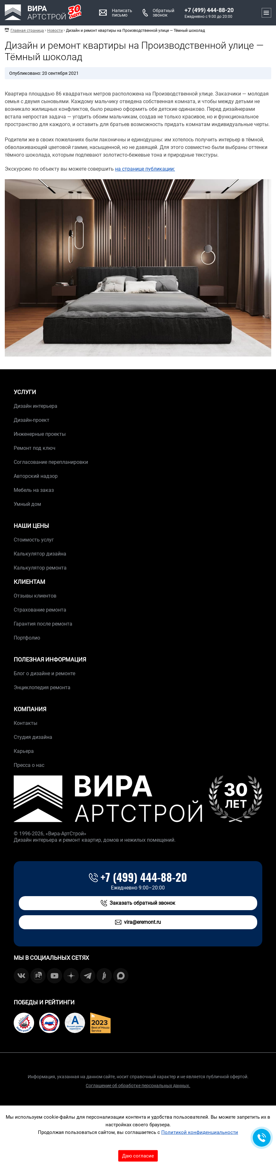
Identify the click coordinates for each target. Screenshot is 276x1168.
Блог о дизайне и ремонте (44, 673)
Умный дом (27, 504)
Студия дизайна (33, 737)
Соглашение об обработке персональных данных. (138, 1085)
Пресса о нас (29, 765)
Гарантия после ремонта (43, 624)
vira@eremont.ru (138, 922)
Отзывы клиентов (35, 596)
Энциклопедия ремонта (42, 687)
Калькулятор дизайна (40, 554)
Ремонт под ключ (34, 448)
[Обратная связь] (262, 1138)
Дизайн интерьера (35, 406)
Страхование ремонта (40, 610)
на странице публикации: (145, 169)
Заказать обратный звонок (138, 903)
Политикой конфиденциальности (199, 1132)
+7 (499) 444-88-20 (209, 10)
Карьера (24, 751)
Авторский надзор (36, 476)
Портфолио (27, 638)
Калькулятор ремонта (40, 568)
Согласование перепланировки (51, 462)
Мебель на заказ (34, 490)
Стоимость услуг (34, 540)
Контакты (25, 723)
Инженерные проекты (40, 434)
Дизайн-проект (31, 420)
